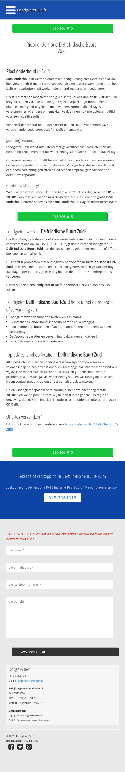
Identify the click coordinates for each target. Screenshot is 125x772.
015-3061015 (62, 28)
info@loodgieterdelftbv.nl (28, 680)
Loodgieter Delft (31, 10)
